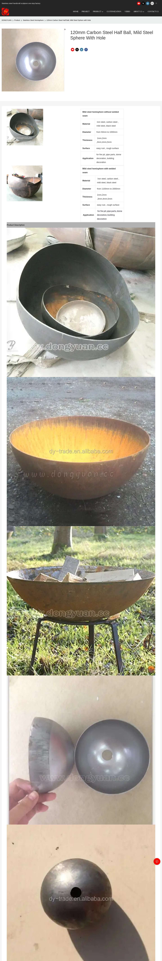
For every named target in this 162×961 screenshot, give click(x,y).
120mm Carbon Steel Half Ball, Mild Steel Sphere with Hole (68, 20)
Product (17, 20)
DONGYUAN (6, 20)
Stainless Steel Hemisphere (33, 20)
